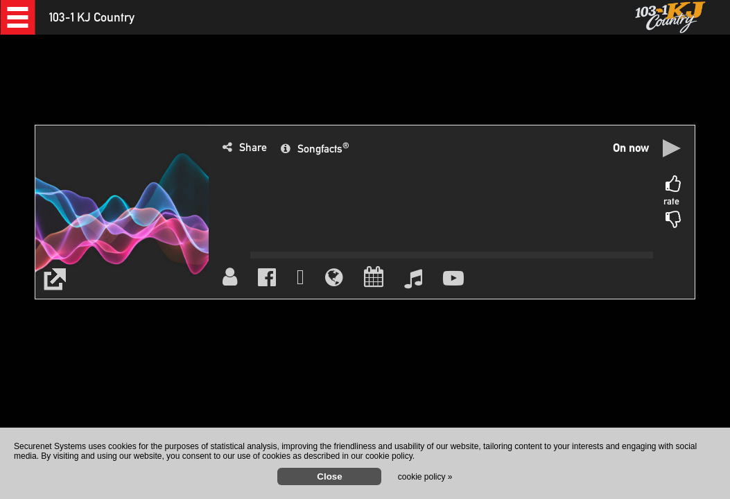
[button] (17, 17)
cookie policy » (425, 477)
